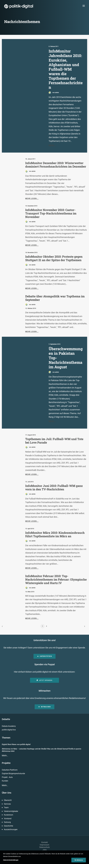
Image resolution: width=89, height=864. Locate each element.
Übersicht (8, 800)
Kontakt (44, 842)
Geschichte (8, 826)
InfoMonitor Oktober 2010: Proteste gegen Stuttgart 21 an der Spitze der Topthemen (54, 258)
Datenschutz (44, 847)
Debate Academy (9, 726)
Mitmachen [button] (44, 707)
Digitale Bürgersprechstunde (13, 773)
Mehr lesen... (32, 198)
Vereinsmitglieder (11, 811)
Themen (6, 737)
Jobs (45, 850)
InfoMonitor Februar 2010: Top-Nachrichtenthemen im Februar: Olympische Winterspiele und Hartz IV (56, 579)
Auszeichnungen (10, 829)
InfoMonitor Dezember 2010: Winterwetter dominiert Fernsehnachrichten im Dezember (55, 164)
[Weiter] (84, 627)
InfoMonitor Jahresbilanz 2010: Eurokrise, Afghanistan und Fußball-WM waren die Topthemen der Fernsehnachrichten (66, 69)
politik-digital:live (9, 730)
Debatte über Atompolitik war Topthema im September (55, 298)
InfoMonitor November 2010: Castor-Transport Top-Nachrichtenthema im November (50, 213)
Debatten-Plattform (9, 770)
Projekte (6, 763)
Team (6, 807)
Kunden (5, 781)
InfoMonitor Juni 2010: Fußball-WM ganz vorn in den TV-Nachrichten (54, 487)
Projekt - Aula (7, 777)
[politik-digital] (18, 6)
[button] (83, 5)
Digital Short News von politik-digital (16, 744)
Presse (44, 852)
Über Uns (6, 792)
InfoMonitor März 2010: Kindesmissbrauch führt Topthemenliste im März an (55, 534)
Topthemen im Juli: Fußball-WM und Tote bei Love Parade (54, 440)
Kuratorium (8, 815)
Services (7, 804)
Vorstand (7, 818)
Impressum (44, 845)
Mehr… (5, 755)
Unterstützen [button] (44, 656)
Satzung (7, 822)
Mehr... (52, 145)
